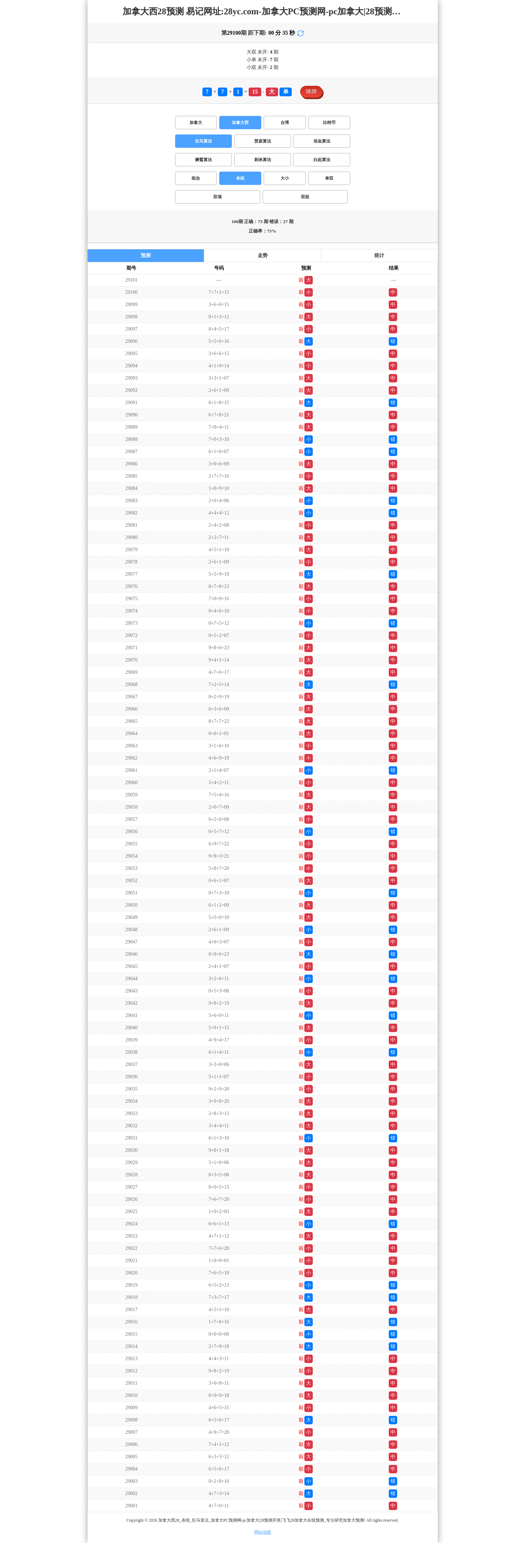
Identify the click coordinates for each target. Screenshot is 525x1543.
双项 (217, 196)
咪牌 (311, 92)
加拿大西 (240, 122)
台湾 (285, 122)
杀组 (240, 178)
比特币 (329, 122)
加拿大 (195, 122)
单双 (329, 178)
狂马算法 (203, 141)
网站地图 (262, 1532)
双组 (305, 196)
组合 (196, 178)
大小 (285, 178)
